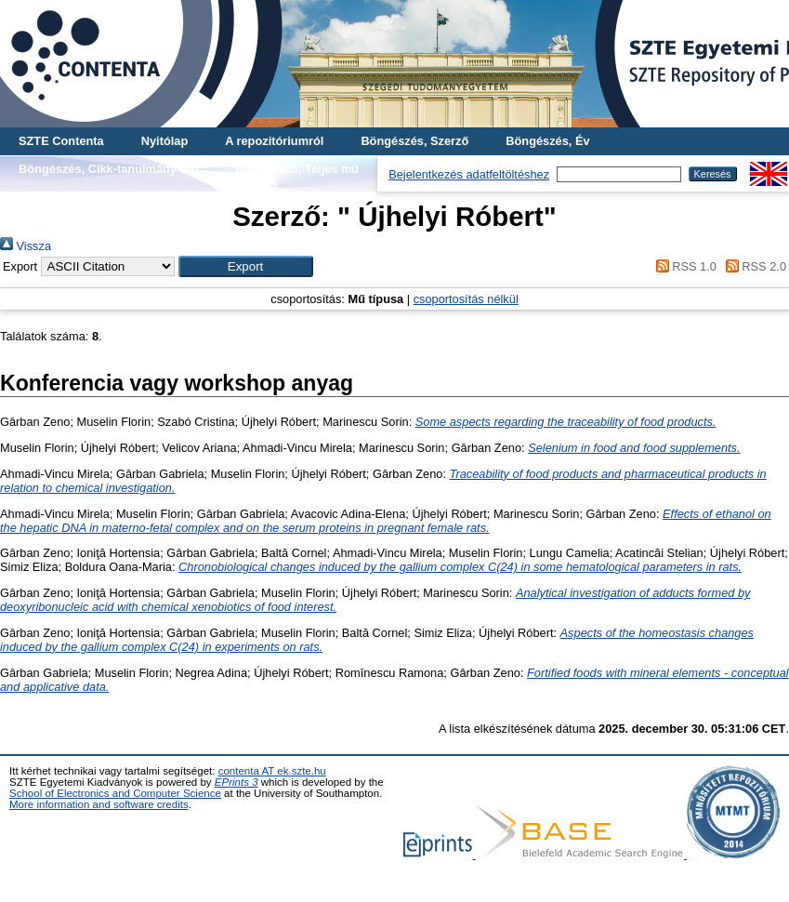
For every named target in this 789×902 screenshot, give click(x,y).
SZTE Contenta (61, 141)
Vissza (25, 246)
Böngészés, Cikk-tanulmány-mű (108, 169)
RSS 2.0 (752, 266)
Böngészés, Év (547, 141)
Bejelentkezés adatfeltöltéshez (468, 174)
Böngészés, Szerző (414, 141)
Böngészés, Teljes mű (297, 169)
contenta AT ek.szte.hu (272, 770)
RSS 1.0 (683, 266)
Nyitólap (164, 141)
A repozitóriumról (274, 141)
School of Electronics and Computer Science (115, 793)
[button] (245, 266)
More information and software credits (99, 804)
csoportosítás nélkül (466, 299)
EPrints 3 (236, 782)
